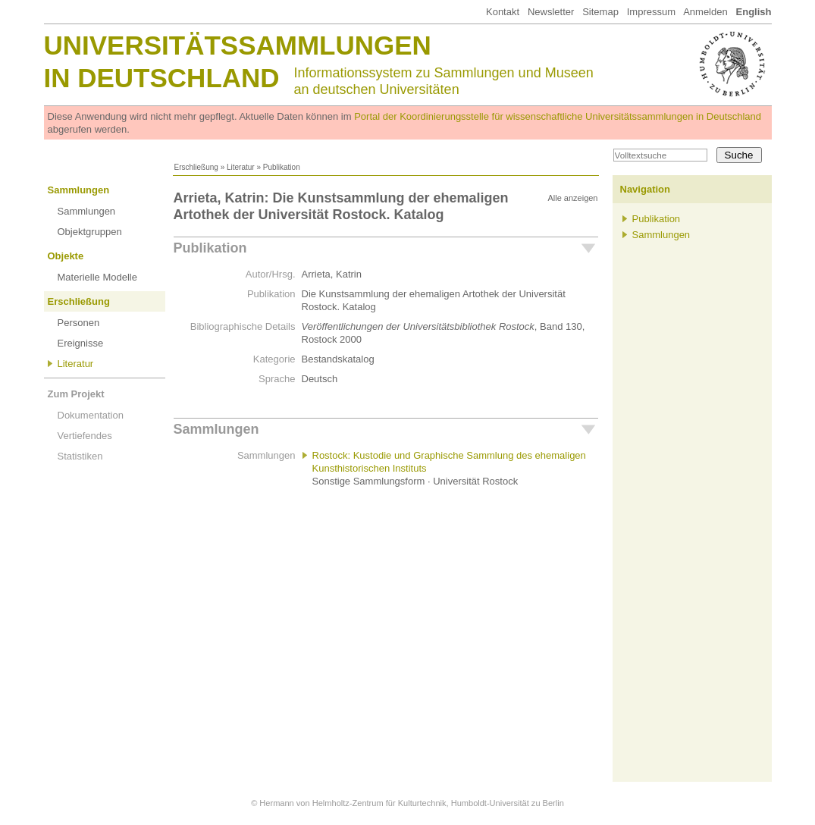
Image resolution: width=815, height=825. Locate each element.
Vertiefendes (85, 435)
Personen (79, 322)
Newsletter (551, 11)
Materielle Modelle (98, 277)
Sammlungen (79, 190)
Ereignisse (81, 343)
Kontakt (502, 11)
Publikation (210, 248)
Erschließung (196, 167)
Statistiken (80, 456)
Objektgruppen (90, 231)
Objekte (66, 256)
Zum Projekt (76, 394)
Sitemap (600, 11)
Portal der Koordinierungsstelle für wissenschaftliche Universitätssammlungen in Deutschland (557, 116)
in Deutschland (162, 78)
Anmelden (705, 11)
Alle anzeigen (572, 197)
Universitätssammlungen (237, 45)
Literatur (241, 167)
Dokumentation (91, 415)
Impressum (651, 11)
